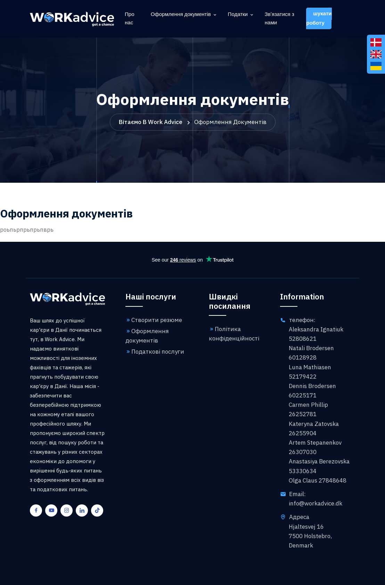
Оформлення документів (181, 14)
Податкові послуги (154, 351)
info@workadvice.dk (315, 503)
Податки (238, 14)
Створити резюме (153, 320)
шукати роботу (318, 18)
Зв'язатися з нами (279, 18)
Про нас (129, 18)
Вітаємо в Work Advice (150, 122)
